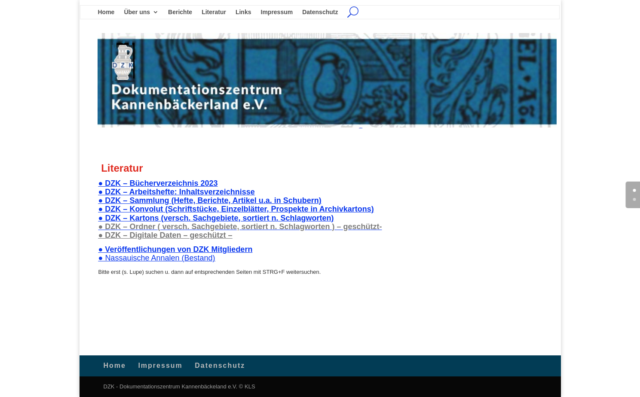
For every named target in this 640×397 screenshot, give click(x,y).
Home (106, 12)
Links (243, 12)
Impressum (277, 12)
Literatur (214, 12)
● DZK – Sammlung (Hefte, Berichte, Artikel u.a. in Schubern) (210, 200)
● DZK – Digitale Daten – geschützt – (165, 235)
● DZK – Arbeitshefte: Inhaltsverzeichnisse (176, 192)
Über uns (137, 12)
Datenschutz (320, 12)
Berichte (180, 12)
